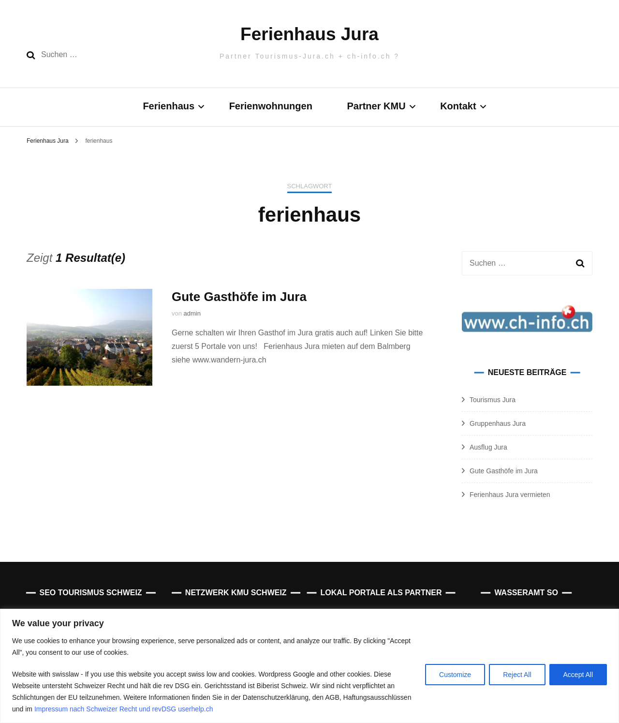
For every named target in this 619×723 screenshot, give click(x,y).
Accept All (578, 674)
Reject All (517, 674)
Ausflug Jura (488, 447)
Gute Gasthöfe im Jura (239, 296)
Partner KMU (376, 106)
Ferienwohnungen (270, 106)
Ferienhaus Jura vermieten (510, 494)
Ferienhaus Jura (309, 34)
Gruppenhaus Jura (498, 423)
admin (192, 313)
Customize (455, 674)
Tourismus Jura (493, 400)
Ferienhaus (168, 106)
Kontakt (458, 106)
